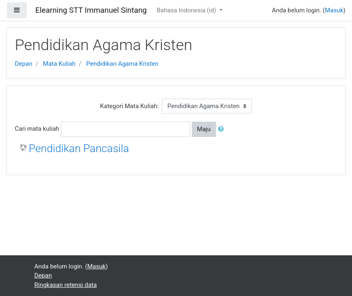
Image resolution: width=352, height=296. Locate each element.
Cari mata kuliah (37, 128)
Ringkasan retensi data (66, 285)
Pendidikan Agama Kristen (122, 63)
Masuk (334, 10)
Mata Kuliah (59, 63)
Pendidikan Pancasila (79, 148)
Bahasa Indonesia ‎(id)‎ (187, 10)
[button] (222, 129)
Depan (23, 63)
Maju (204, 129)
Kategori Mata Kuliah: (129, 106)
